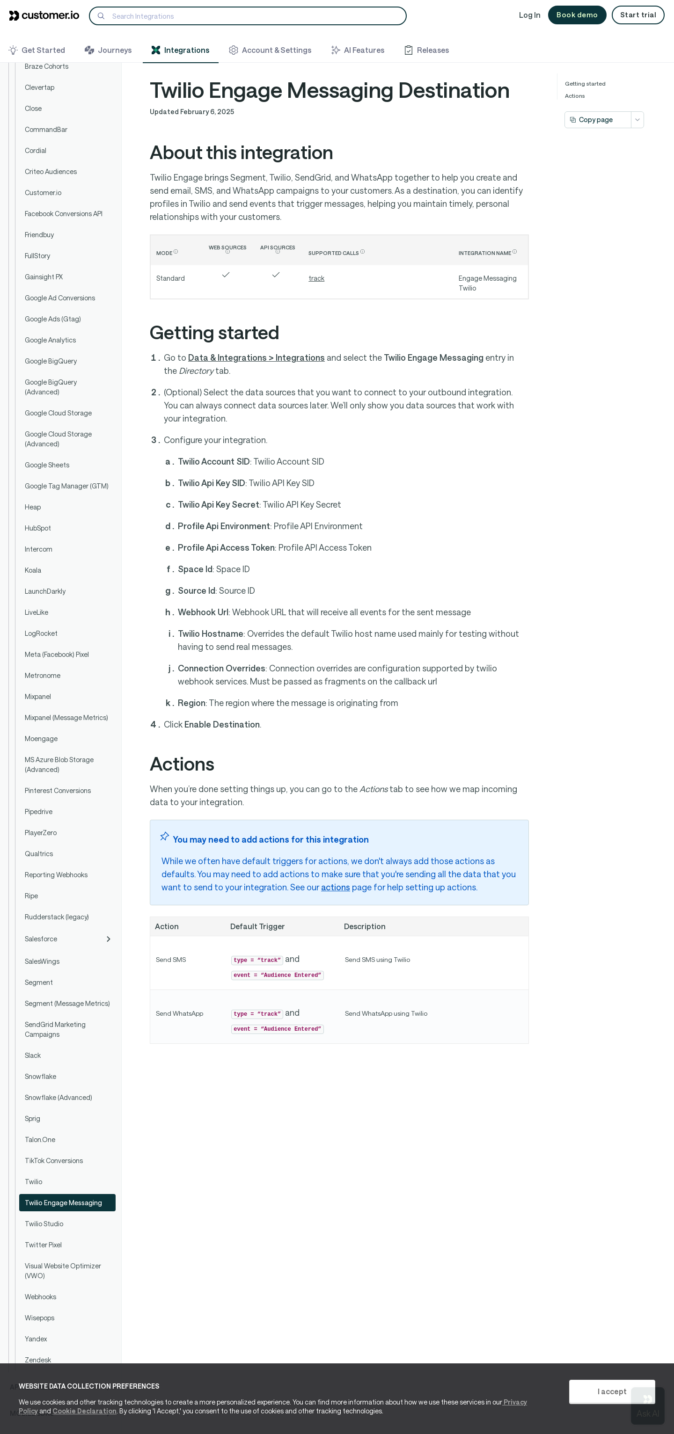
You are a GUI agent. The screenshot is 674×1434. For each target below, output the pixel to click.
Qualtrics (39, 854)
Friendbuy (39, 235)
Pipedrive (38, 811)
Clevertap (39, 87)
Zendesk (38, 1360)
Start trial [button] (638, 14)
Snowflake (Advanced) (58, 1097)
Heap (33, 507)
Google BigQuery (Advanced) (51, 387)
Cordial (35, 150)
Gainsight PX (44, 277)
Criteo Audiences (51, 171)
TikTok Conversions (54, 1161)
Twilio (33, 1182)
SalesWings (42, 961)
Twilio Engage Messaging (63, 1203)
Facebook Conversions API (64, 214)
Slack (33, 1055)
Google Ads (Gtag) (53, 319)
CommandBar (46, 129)
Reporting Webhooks (56, 875)
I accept (612, 1391)
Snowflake (40, 1076)
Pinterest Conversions (58, 790)
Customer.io (43, 193)
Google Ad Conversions (60, 298)
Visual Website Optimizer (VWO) (63, 1271)
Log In (530, 14)
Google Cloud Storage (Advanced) (58, 439)
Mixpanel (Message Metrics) (66, 717)
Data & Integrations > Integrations (256, 357)
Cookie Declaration (84, 1411)
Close (33, 108)
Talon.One (40, 1139)
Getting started (585, 83)
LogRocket (41, 633)
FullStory (37, 256)
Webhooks (40, 1297)
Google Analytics (50, 340)
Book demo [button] (577, 14)
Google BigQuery (51, 361)
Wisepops (39, 1318)
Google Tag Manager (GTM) (67, 486)
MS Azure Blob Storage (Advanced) (59, 764)
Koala (33, 570)
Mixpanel (38, 696)
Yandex (36, 1339)
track (316, 278)
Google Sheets (47, 465)
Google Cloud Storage (58, 413)
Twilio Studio (44, 1224)
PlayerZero (41, 833)
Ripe (31, 896)
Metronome (42, 675)
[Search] (248, 16)
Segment (39, 982)
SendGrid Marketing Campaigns (55, 1029)
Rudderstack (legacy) (57, 917)
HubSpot (38, 528)
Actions (575, 95)
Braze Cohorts (46, 66)
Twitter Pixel (43, 1245)
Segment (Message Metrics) (67, 1003)
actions (335, 887)
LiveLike (36, 612)
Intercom (38, 549)
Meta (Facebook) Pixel (57, 654)
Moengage (41, 738)
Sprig (32, 1118)
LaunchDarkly (45, 591)
